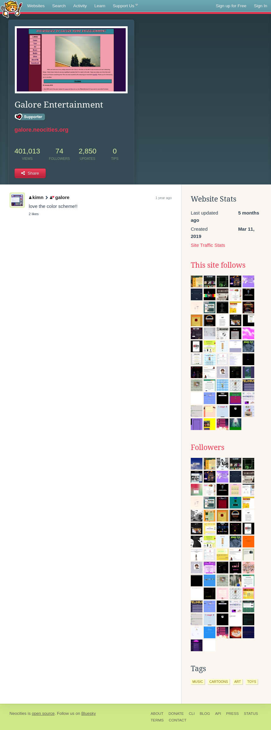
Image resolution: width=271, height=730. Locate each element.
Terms (157, 720)
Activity (80, 5)
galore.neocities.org (42, 130)
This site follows (218, 265)
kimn (36, 197)
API (218, 713)
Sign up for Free (231, 5)
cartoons (218, 681)
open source (43, 713)
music (197, 681)
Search (59, 5)
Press (232, 713)
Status (251, 713)
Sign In (260, 5)
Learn (99, 5)
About (157, 713)
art (237, 681)
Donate (176, 713)
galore (59, 197)
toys (251, 681)
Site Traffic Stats (208, 245)
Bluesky (88, 713)
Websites (36, 5)
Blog (205, 713)
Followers (207, 447)
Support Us (125, 6)
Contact (177, 720)
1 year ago (163, 198)
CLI (192, 713)
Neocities (18, 713)
